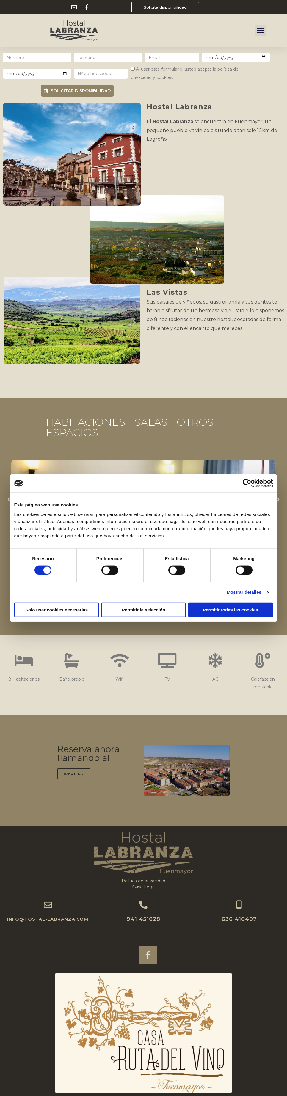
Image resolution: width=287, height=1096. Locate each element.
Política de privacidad (143, 881)
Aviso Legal (144, 886)
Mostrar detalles (244, 592)
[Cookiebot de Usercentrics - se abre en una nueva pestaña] (247, 483)
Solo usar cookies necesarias (56, 609)
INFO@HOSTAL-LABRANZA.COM (47, 919)
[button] (165, 7)
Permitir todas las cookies (230, 609)
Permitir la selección (143, 609)
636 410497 (239, 919)
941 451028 (143, 919)
